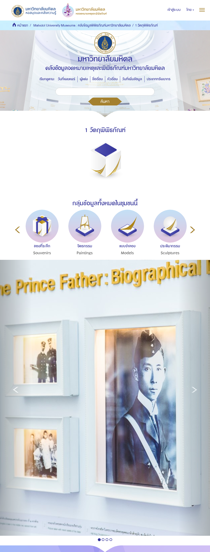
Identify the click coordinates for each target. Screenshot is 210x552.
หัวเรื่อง (112, 79)
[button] (190, 10)
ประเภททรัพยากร (158, 79)
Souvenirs (42, 253)
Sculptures (170, 253)
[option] (41, 239)
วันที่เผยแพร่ (66, 79)
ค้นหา (105, 101)
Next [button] (192, 230)
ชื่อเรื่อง (97, 79)
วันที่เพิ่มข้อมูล (132, 79)
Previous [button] (17, 230)
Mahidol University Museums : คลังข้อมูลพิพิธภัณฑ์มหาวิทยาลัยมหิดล (82, 25)
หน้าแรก (22, 25)
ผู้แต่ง (84, 79)
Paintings (85, 253)
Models (127, 253)
